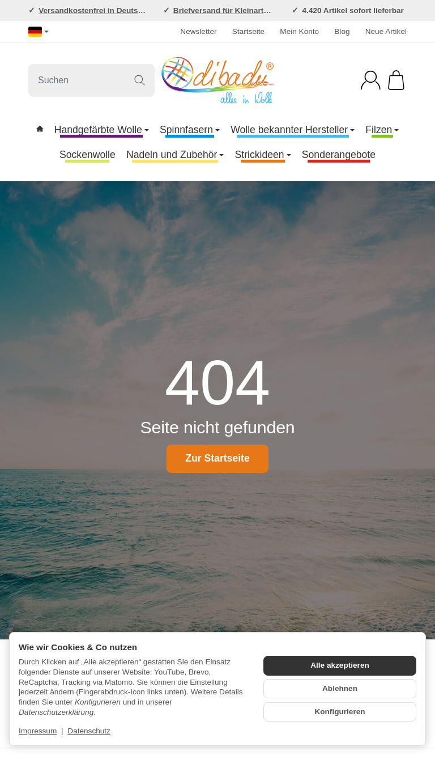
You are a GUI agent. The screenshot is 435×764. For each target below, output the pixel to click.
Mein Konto (299, 31)
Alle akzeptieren (339, 665)
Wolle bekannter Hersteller (293, 129)
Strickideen (263, 154)
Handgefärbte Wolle (101, 129)
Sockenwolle (87, 154)
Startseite (248, 31)
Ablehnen (339, 688)
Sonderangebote (339, 154)
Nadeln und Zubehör (175, 154)
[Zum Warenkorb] (396, 80)
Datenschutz (88, 731)
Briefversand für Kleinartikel (224, 10)
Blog (341, 31)
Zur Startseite (217, 458)
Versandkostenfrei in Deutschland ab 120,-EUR (124, 10)
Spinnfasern (190, 129)
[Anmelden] (370, 80)
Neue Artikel (386, 31)
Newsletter (198, 31)
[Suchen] (91, 80)
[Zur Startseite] (217, 80)
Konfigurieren (339, 711)
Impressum (38, 731)
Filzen (382, 129)
